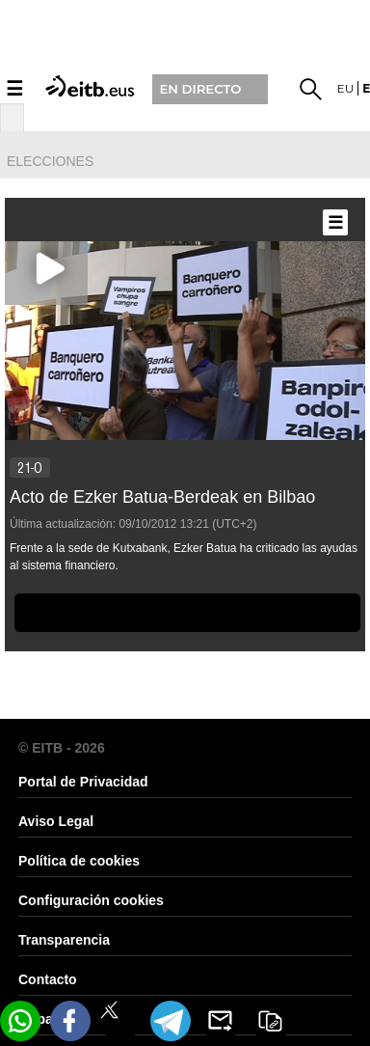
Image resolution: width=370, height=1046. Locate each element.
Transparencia (64, 940)
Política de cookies (79, 860)
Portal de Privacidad (83, 781)
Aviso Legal (55, 821)
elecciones (50, 161)
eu (346, 88)
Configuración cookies (91, 900)
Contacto (47, 979)
